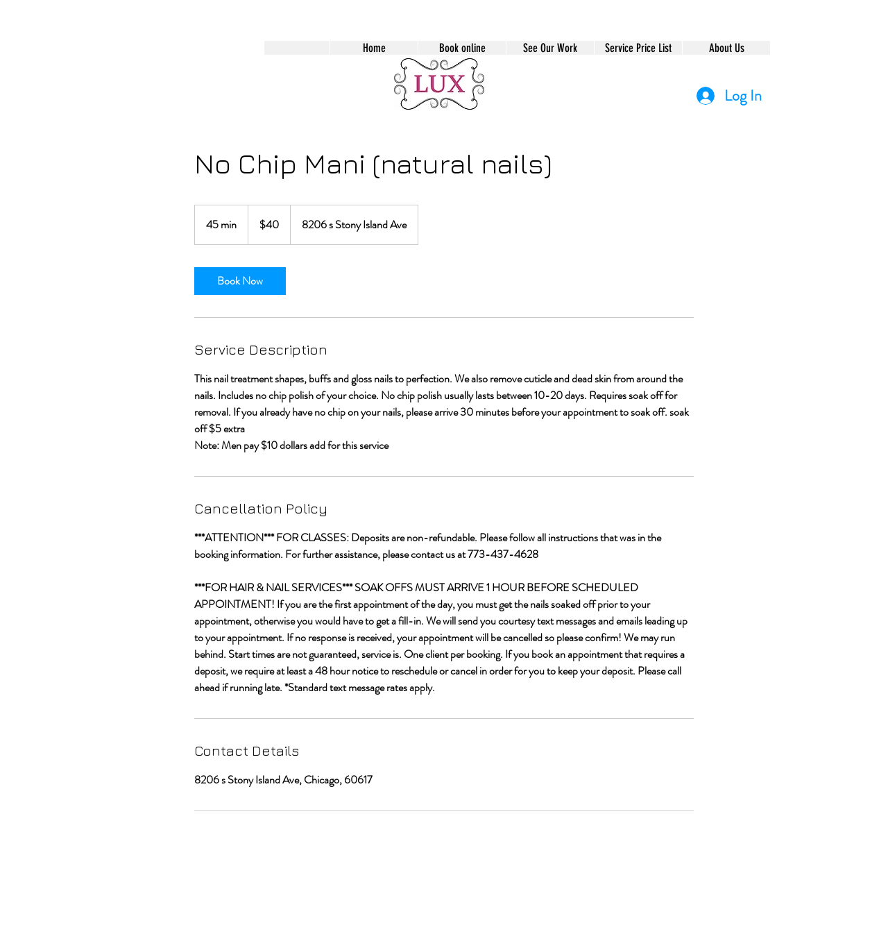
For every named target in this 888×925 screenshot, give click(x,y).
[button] (462, 48)
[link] (240, 281)
